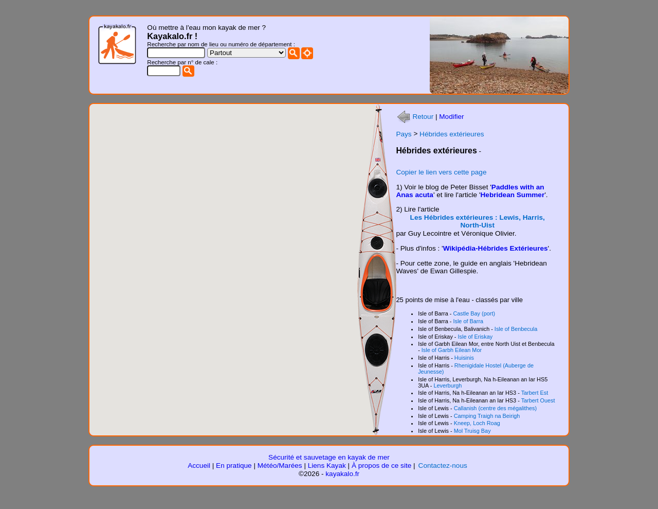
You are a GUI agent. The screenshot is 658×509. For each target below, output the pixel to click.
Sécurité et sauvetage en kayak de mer (329, 457)
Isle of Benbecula (516, 329)
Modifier (451, 116)
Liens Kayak (327, 465)
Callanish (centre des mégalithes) (495, 408)
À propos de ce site (381, 465)
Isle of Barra (468, 321)
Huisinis (464, 358)
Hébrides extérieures (451, 134)
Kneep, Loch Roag (477, 423)
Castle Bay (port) (474, 313)
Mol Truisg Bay (472, 431)
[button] (195, 352)
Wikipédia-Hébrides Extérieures (495, 248)
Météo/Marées (280, 465)
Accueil (199, 465)
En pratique (234, 465)
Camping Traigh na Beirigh (487, 416)
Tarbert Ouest (538, 400)
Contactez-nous (442, 465)
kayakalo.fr (342, 474)
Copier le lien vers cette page (441, 172)
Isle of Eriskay (475, 337)
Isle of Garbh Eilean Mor (452, 350)
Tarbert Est (535, 393)
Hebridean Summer (513, 195)
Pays (403, 134)
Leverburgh (447, 385)
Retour (414, 117)
